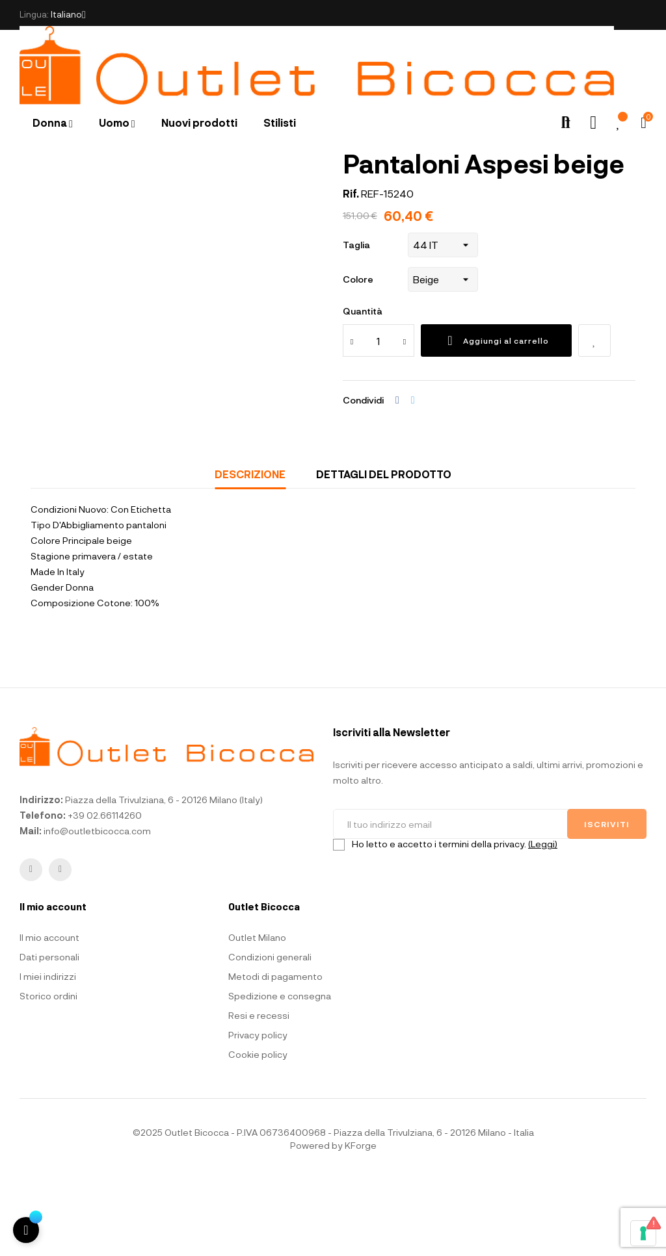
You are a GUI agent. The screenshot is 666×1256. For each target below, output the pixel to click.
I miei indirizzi (48, 1054)
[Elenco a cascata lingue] (68, 15)
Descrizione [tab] (250, 552)
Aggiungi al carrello (496, 418)
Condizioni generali (270, 1034)
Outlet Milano (257, 1015)
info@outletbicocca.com (97, 908)
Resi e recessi (258, 1093)
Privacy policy (257, 1112)
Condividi (397, 478)
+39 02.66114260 (105, 892)
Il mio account (49, 1015)
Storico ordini (48, 1073)
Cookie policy (257, 1132)
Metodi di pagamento (275, 1054)
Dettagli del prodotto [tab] (383, 552)
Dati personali (49, 1034)
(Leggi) (542, 921)
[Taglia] (443, 323)
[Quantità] (378, 418)
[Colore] (443, 357)
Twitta (413, 478)
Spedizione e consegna (279, 1073)
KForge (361, 1223)
